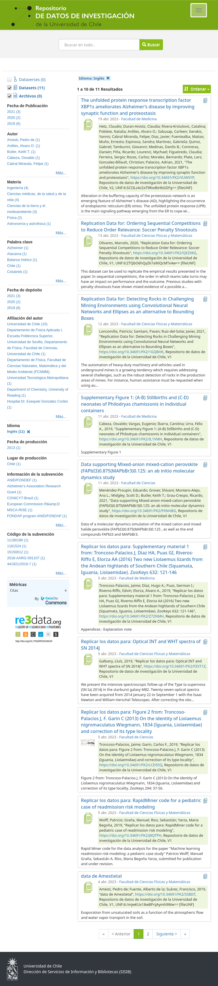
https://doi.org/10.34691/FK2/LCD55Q (130, 765)
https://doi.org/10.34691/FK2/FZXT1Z (175, 666)
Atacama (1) (17, 254)
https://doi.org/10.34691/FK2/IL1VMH (130, 439)
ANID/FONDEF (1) (22, 480)
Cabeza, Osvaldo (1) (23, 158)
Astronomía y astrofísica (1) (29, 224)
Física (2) (14, 218)
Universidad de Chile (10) (27, 324)
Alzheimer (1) (17, 248)
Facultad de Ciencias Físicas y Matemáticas (156, 235)
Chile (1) (14, 266)
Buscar (151, 44)
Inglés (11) (18, 432)
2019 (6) (13, 124)
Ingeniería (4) (17, 188)
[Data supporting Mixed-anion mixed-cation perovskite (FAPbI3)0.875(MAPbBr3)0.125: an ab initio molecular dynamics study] (88, 488)
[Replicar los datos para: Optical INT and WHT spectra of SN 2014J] (88, 659)
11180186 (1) (17, 540)
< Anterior (121, 934)
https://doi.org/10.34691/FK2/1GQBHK (131, 351)
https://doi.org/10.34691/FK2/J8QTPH (130, 835)
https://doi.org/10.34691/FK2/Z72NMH (131, 616)
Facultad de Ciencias (138, 482)
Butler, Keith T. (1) (21, 152)
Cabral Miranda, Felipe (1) (28, 164)
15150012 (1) (17, 552)
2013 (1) (13, 448)
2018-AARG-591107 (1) (26, 558)
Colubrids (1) (17, 272)
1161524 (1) (16, 546)
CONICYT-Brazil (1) (23, 498)
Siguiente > (166, 934)
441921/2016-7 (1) (22, 564)
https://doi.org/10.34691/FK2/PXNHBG (144, 510)
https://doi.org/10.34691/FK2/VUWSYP (162, 177)
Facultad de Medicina (139, 119)
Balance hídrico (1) (22, 260)
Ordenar (196, 89)
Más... (61, 173)
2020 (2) (13, 118)
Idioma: (94, 78)
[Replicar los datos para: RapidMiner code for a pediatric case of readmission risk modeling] (88, 818)
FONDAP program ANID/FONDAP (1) (37, 516)
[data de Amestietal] (88, 887)
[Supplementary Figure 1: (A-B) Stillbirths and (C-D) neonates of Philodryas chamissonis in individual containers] (88, 422)
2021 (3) (13, 112)
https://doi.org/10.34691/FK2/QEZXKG (164, 252)
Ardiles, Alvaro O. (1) (23, 146)
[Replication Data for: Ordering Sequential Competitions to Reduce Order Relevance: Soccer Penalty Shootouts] (88, 241)
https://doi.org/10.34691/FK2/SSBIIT (165, 894)
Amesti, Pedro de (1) (23, 140)
